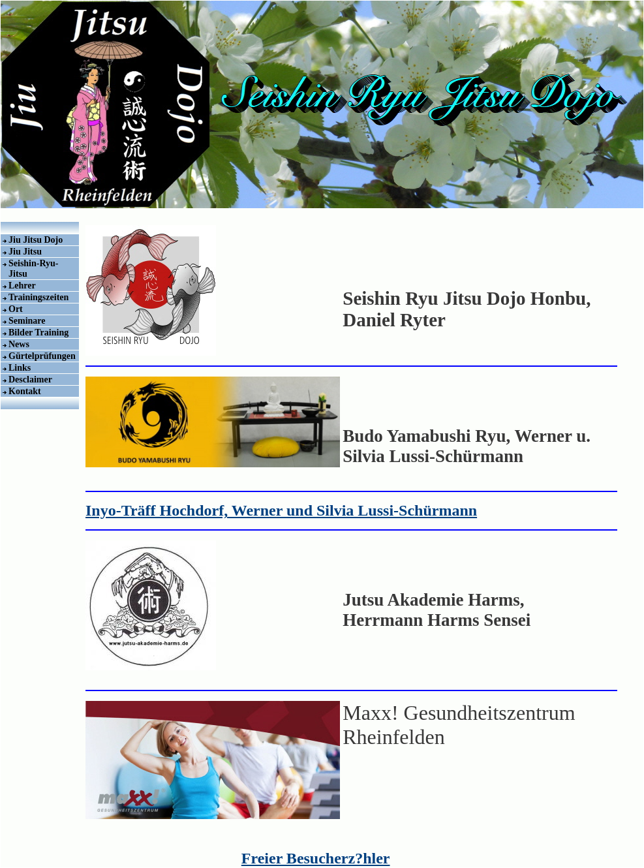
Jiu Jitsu (25, 251)
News (18, 344)
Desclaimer (30, 379)
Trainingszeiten (38, 297)
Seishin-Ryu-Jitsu (33, 268)
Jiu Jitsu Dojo (35, 240)
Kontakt (24, 391)
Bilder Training (38, 332)
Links (19, 368)
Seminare (27, 321)
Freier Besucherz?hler (315, 858)
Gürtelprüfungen (42, 356)
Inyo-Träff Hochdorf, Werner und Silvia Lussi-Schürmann (281, 510)
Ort (15, 309)
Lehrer (22, 285)
